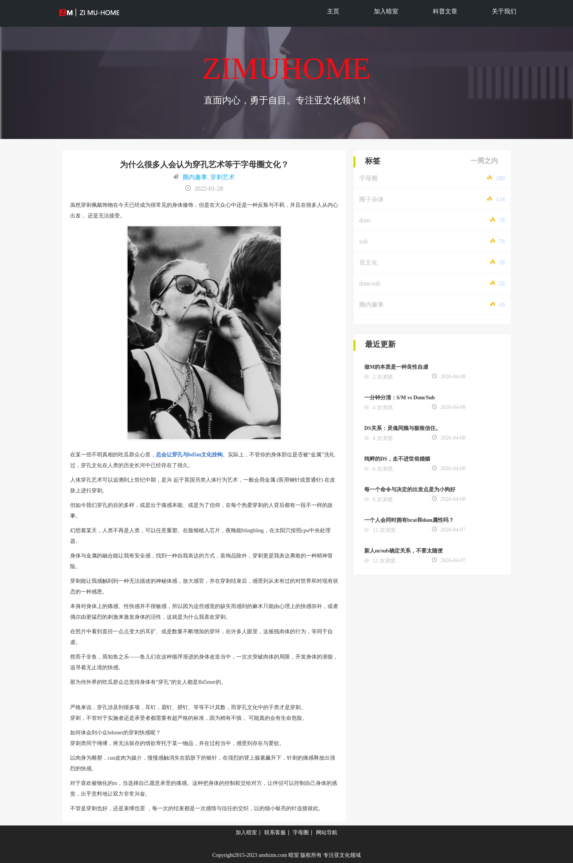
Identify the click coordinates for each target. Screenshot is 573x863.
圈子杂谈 (371, 199)
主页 (333, 11)
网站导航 (326, 832)
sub (363, 241)
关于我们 (504, 11)
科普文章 (445, 11)
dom (364, 220)
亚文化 (368, 262)
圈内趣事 (195, 177)
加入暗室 (386, 11)
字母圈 (368, 178)
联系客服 (275, 832)
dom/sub (369, 283)
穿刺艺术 (222, 177)
